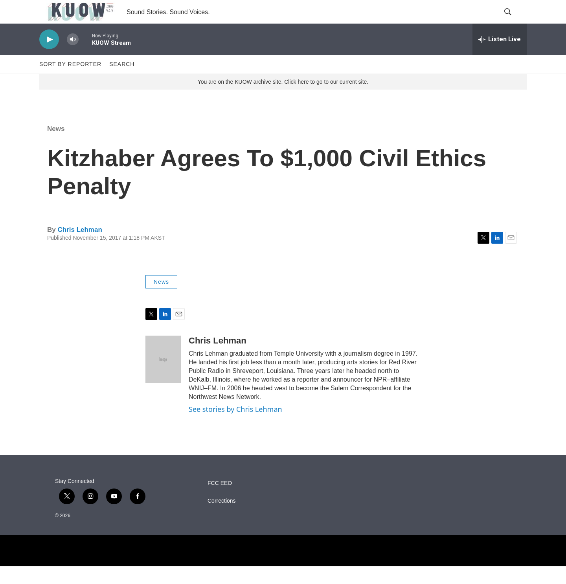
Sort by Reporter (70, 82)
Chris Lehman (79, 247)
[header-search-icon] (514, 20)
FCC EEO (220, 501)
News (55, 146)
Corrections (222, 519)
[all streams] (499, 57)
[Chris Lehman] (163, 376)
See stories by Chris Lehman (235, 427)
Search (121, 82)
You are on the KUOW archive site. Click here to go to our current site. (283, 99)
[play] (49, 57)
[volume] (72, 57)
